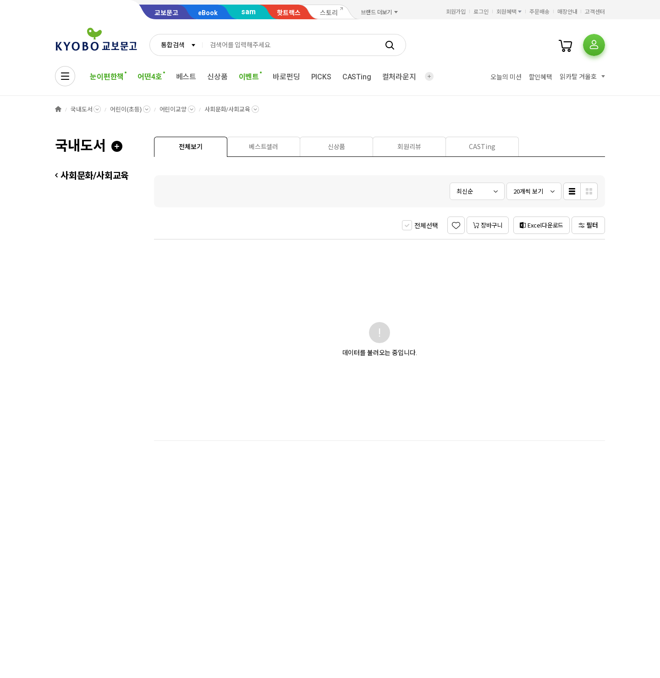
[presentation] (190, 146)
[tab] (190, 146)
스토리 (329, 13)
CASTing (356, 76)
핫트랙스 (289, 13)
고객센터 (595, 12)
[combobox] (176, 45)
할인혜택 (540, 77)
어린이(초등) (125, 109)
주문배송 (539, 12)
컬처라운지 (399, 76)
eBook (208, 13)
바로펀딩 (286, 76)
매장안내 (567, 12)
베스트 (186, 76)
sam (248, 11)
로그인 (481, 12)
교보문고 (166, 13)
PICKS (321, 76)
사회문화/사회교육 (227, 109)
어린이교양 (173, 109)
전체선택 (426, 225)
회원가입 (456, 12)
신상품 (217, 76)
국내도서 (81, 109)
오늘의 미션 (505, 77)
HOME (58, 109)
